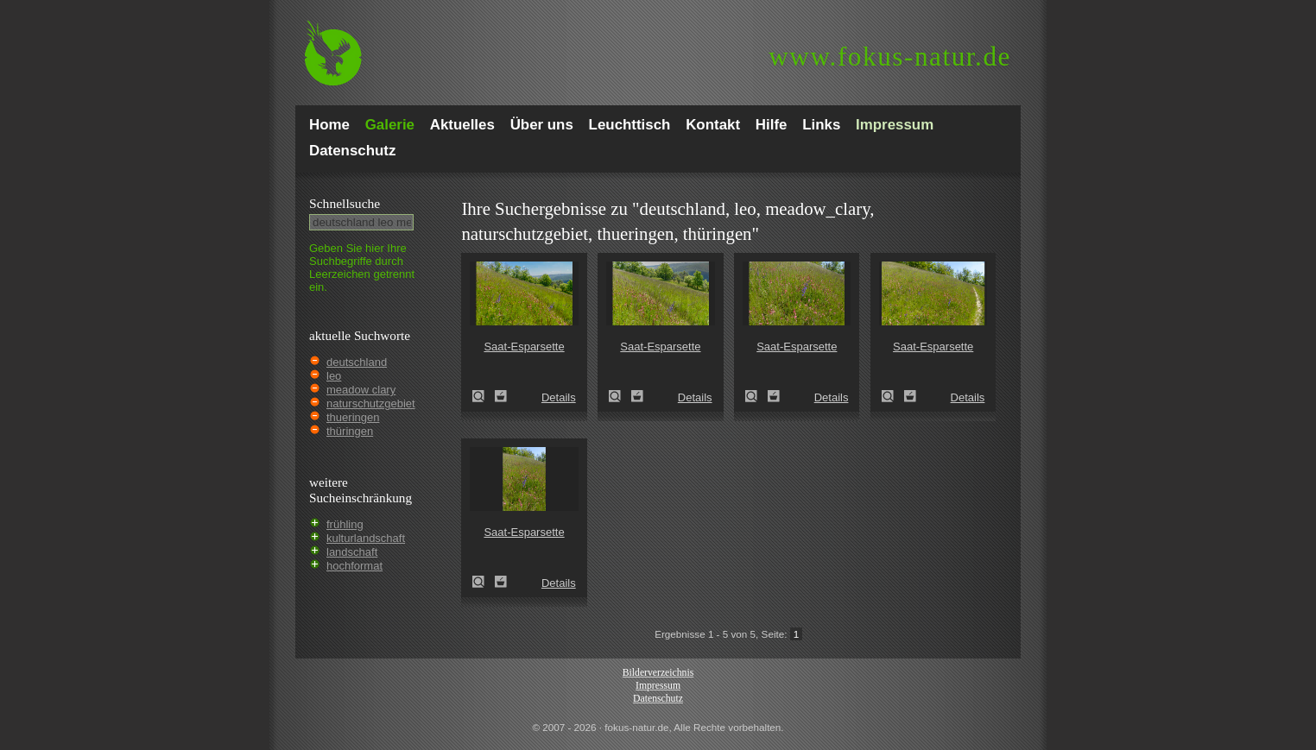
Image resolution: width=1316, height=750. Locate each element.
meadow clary (360, 389)
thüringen (349, 431)
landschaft (351, 551)
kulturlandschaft (365, 538)
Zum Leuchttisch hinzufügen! (501, 396)
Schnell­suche (344, 203)
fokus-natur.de (890, 56)
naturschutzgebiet (370, 403)
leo (333, 375)
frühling (345, 524)
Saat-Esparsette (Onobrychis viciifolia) (483, 396)
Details (558, 397)
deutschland (356, 362)
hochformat (354, 565)
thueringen (352, 417)
